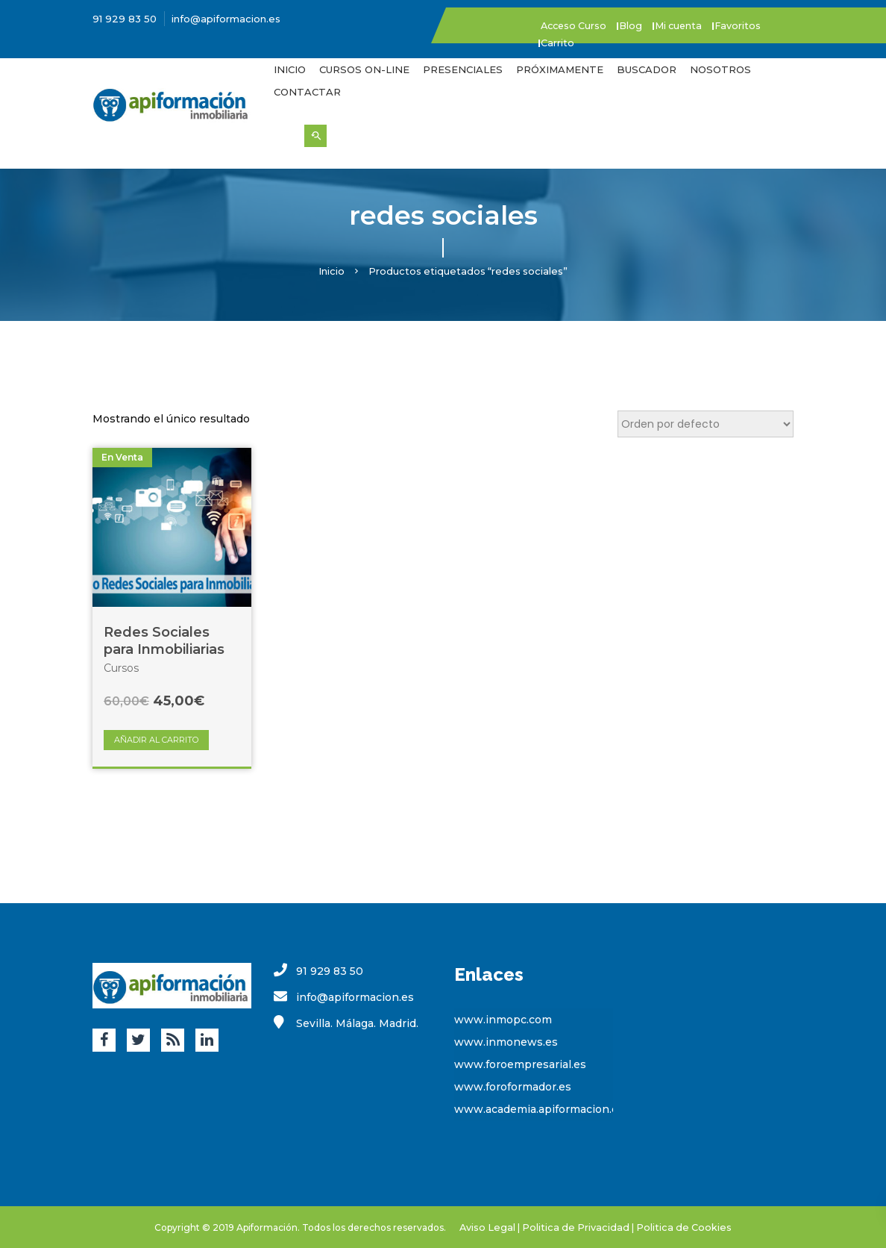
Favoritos (765, 25)
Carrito (562, 42)
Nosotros (720, 69)
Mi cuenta (699, 25)
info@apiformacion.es (226, 19)
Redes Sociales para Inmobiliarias (164, 640)
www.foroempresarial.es (520, 1063)
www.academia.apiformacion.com (544, 1108)
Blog (645, 25)
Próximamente (559, 69)
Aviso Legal (497, 1226)
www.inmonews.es (506, 1041)
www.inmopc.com (503, 1019)
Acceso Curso (580, 25)
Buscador (646, 69)
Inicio (290, 69)
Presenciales (463, 69)
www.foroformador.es (512, 1086)
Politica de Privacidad (578, 1226)
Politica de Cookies (677, 1226)
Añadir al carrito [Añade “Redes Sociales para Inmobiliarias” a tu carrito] (156, 739)
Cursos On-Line (364, 69)
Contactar (307, 91)
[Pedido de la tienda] (706, 423)
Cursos (121, 667)
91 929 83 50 (124, 19)
